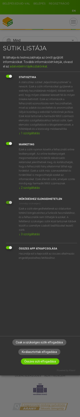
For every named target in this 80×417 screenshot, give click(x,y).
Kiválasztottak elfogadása (39, 352)
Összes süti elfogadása (40, 361)
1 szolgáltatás (29, 133)
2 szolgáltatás (29, 187)
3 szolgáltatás (29, 234)
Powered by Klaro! (66, 370)
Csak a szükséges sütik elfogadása (39, 342)
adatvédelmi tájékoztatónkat (28, 66)
